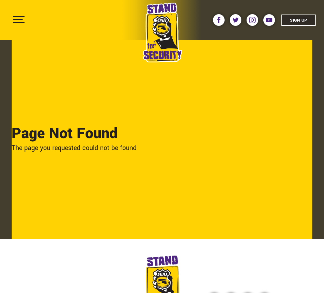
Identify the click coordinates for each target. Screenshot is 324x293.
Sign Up (298, 20)
